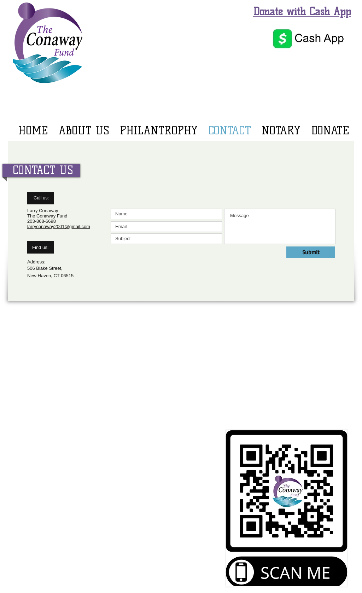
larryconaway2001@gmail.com (58, 226)
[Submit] (310, 252)
